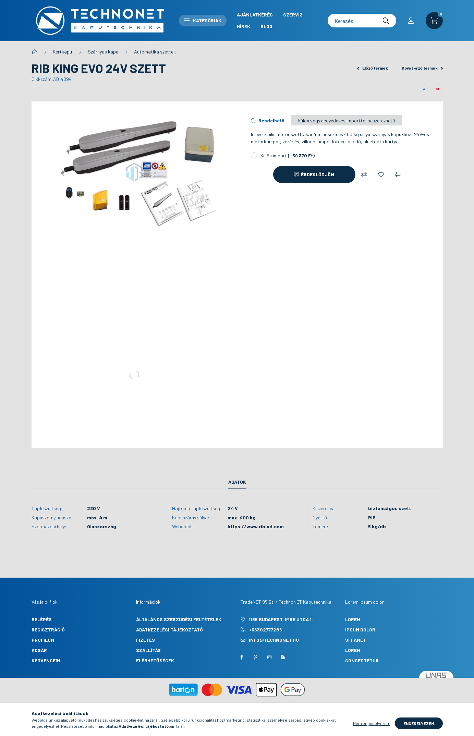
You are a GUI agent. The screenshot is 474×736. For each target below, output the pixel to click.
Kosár (39, 650)
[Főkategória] (34, 52)
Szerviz (293, 14)
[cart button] (434, 20)
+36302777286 (265, 629)
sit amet (355, 640)
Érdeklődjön (317, 174)
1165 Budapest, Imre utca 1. (281, 619)
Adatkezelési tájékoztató (169, 629)
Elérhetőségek (155, 660)
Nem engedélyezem (371, 723)
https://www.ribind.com (256, 526)
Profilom (43, 640)
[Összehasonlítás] (364, 174)
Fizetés (145, 640)
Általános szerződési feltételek (178, 619)
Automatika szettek (155, 52)
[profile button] (411, 20)
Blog (266, 26)
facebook (242, 657)
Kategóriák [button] (202, 20)
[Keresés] (362, 20)
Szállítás (148, 650)
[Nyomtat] (398, 174)
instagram (269, 657)
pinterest (256, 657)
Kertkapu (62, 52)
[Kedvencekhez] (381, 174)
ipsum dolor (360, 629)
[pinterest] (438, 89)
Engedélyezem (418, 723)
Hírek (243, 26)
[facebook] (424, 89)
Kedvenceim (46, 660)
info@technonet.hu (274, 640)
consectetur (362, 660)
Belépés (42, 619)
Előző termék (372, 67)
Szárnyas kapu (103, 52)
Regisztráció (48, 629)
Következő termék (422, 67)
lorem (352, 619)
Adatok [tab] (237, 482)
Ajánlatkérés (255, 14)
